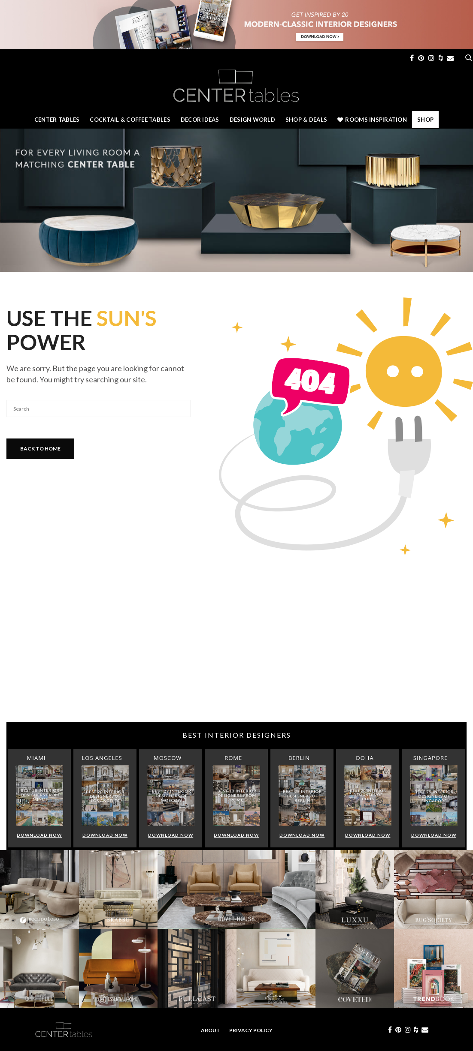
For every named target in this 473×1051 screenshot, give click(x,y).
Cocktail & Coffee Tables (130, 119)
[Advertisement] (236, 653)
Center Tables (56, 119)
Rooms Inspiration (372, 119)
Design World (252, 119)
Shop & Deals (306, 119)
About (210, 1030)
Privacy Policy (251, 1030)
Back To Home (40, 448)
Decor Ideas (200, 119)
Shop (425, 119)
